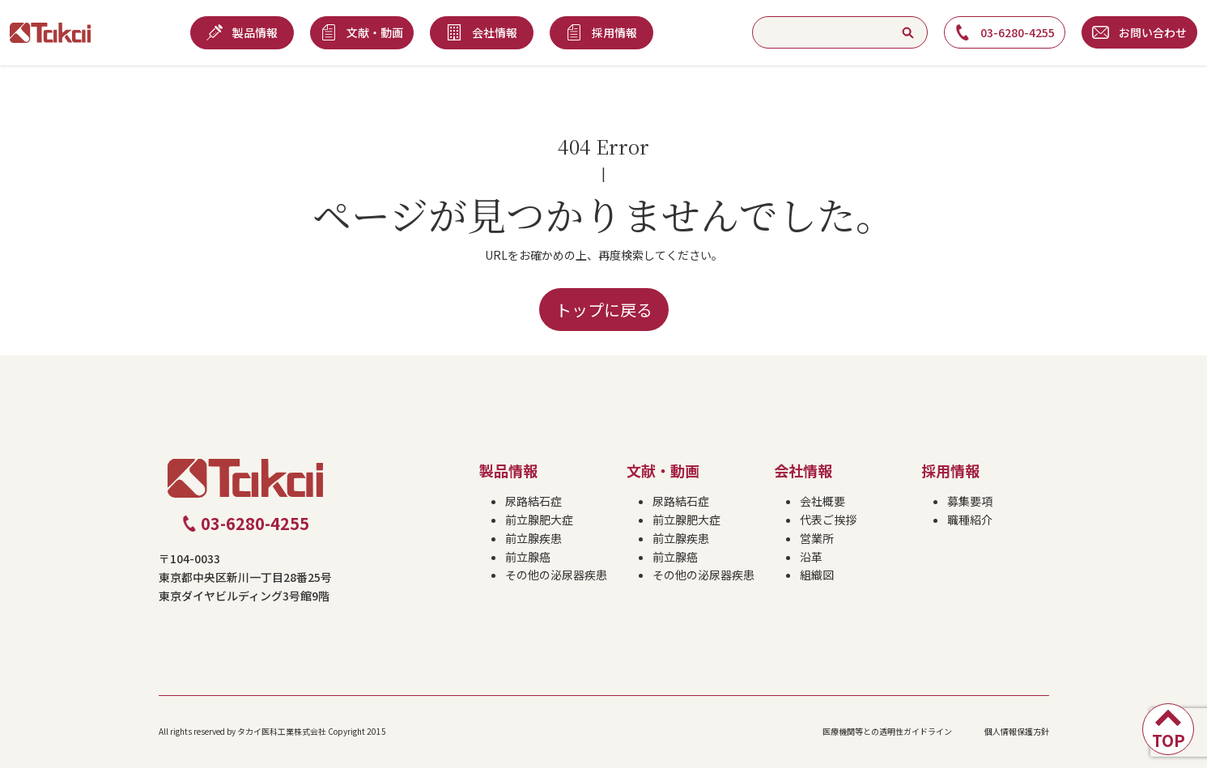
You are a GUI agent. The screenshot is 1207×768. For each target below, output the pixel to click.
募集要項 (969, 501)
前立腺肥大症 (539, 519)
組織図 (817, 574)
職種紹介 (969, 519)
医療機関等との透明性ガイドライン (887, 731)
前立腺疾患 (533, 538)
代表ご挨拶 (828, 519)
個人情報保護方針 (1016, 731)
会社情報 (803, 470)
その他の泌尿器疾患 (556, 574)
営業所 (817, 538)
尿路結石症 (533, 501)
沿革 (811, 557)
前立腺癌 (527, 557)
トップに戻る (603, 309)
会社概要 (822, 501)
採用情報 (950, 470)
